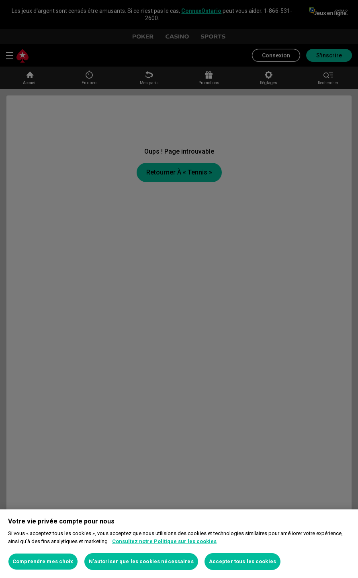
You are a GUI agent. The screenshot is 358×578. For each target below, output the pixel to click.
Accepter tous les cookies (242, 561)
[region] (179, 543)
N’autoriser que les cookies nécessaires (141, 561)
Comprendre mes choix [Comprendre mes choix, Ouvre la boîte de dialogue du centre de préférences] (43, 561)
